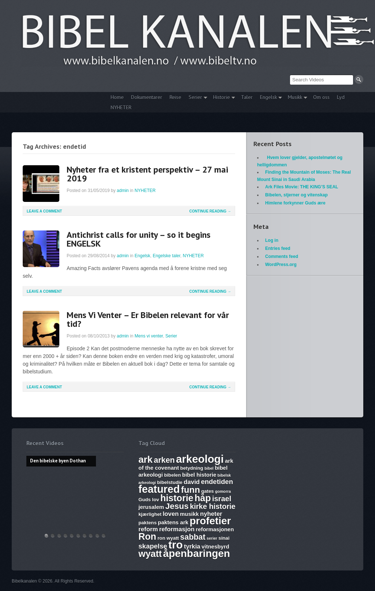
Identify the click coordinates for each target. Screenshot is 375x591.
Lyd (341, 97)
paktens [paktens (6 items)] (147, 522)
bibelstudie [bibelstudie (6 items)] (169, 482)
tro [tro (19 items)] (175, 545)
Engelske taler (166, 255)
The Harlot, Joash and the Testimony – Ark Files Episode (84, 535)
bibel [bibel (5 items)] (209, 468)
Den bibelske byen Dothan (46, 535)
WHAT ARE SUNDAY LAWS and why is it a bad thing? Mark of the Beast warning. (72, 535)
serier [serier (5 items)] (212, 538)
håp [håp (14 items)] (202, 498)
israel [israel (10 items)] (221, 499)
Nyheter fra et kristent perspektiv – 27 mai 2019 (147, 174)
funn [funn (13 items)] (190, 490)
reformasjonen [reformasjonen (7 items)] (215, 529)
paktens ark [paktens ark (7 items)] (173, 522)
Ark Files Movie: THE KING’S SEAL (301, 186)
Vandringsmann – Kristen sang (97, 535)
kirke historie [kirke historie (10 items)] (212, 506)
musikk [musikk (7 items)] (189, 514)
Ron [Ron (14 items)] (147, 536)
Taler (247, 97)
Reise (175, 97)
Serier (196, 98)
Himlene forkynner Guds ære (295, 203)
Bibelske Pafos (103, 535)
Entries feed (277, 248)
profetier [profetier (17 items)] (210, 521)
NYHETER (121, 107)
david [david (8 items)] (192, 482)
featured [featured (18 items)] (159, 489)
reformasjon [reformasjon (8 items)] (176, 529)
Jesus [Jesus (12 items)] (177, 506)
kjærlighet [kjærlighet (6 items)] (149, 514)
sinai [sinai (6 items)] (224, 538)
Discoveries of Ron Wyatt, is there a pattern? (65, 535)
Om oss (321, 97)
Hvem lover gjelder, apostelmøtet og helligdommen (53, 535)
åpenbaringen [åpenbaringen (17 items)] (196, 553)
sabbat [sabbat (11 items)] (192, 537)
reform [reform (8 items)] (148, 529)
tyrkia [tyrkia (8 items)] (192, 546)
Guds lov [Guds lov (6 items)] (148, 499)
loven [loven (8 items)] (171, 513)
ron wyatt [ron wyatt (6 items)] (168, 538)
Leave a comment (44, 211)
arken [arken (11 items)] (164, 460)
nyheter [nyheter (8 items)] (211, 513)
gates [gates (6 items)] (207, 491)
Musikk (295, 98)
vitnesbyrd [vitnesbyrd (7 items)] (215, 546)
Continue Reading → (210, 211)
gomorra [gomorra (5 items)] (223, 491)
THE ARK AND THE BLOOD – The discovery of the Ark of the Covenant (59, 535)
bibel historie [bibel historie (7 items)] (199, 475)
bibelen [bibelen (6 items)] (172, 475)
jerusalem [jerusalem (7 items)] (151, 507)
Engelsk (269, 98)
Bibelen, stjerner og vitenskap (296, 194)
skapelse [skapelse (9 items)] (152, 546)
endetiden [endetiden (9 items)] (217, 481)
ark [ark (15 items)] (145, 459)
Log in (271, 240)
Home (117, 97)
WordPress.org (281, 264)
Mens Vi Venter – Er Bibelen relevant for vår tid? (148, 319)
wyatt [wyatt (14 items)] (150, 553)
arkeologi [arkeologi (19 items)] (200, 459)
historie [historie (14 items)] (176, 498)
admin (123, 190)
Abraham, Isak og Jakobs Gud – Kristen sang (91, 535)
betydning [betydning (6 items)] (191, 468)
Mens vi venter (149, 336)
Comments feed (281, 256)
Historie (222, 98)
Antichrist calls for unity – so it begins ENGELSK (139, 239)
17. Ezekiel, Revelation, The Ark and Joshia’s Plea (78, 535)
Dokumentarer (146, 97)
